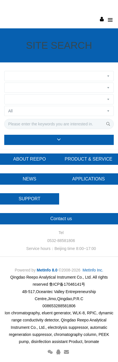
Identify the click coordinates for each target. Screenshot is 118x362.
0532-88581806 (61, 240)
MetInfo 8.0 (47, 270)
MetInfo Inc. (93, 270)
